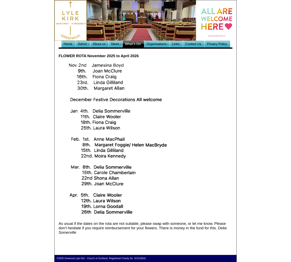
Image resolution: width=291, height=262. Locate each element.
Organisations (157, 44)
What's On (133, 44)
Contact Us (193, 44)
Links (175, 44)
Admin (82, 44)
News (115, 44)
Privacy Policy (217, 44)
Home (68, 44)
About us (99, 44)
